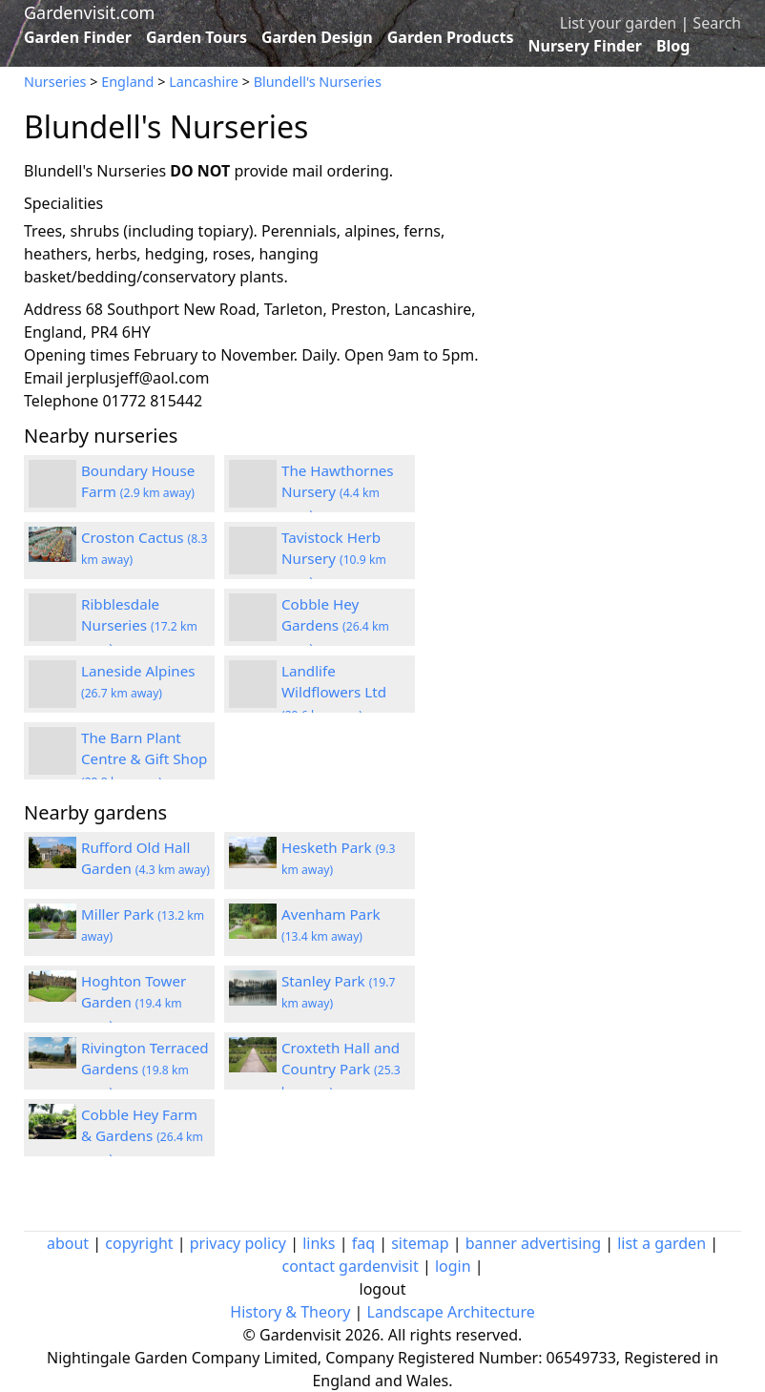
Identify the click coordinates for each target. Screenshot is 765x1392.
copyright (139, 1243)
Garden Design (317, 37)
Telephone (61, 400)
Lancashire (203, 82)
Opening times (77, 354)
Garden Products (450, 37)
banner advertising (533, 1243)
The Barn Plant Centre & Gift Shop (144, 759)
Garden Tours (196, 37)
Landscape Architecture (451, 1311)
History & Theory (290, 1311)
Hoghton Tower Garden (133, 1002)
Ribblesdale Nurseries (139, 625)
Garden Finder (78, 37)
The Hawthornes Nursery (337, 492)
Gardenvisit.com (89, 12)
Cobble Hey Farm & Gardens (142, 1136)
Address (53, 309)
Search (717, 22)
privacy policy (238, 1243)
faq (363, 1243)
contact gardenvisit (349, 1266)
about (68, 1243)
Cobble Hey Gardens (335, 625)
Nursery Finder (585, 45)
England (127, 82)
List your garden (618, 22)
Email (43, 377)
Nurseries (55, 82)
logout (383, 1288)
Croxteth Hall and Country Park (341, 1069)
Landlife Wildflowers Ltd (333, 692)
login (453, 1266)
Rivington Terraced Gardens (145, 1069)
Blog (673, 45)
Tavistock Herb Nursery (333, 559)
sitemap (419, 1243)
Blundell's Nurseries (318, 82)
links (318, 1243)
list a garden (661, 1243)
